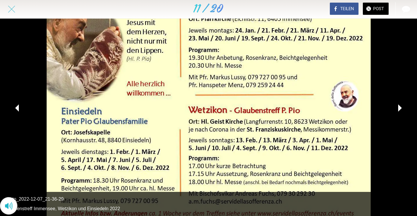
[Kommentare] (405, 9)
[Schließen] (11, 9)
